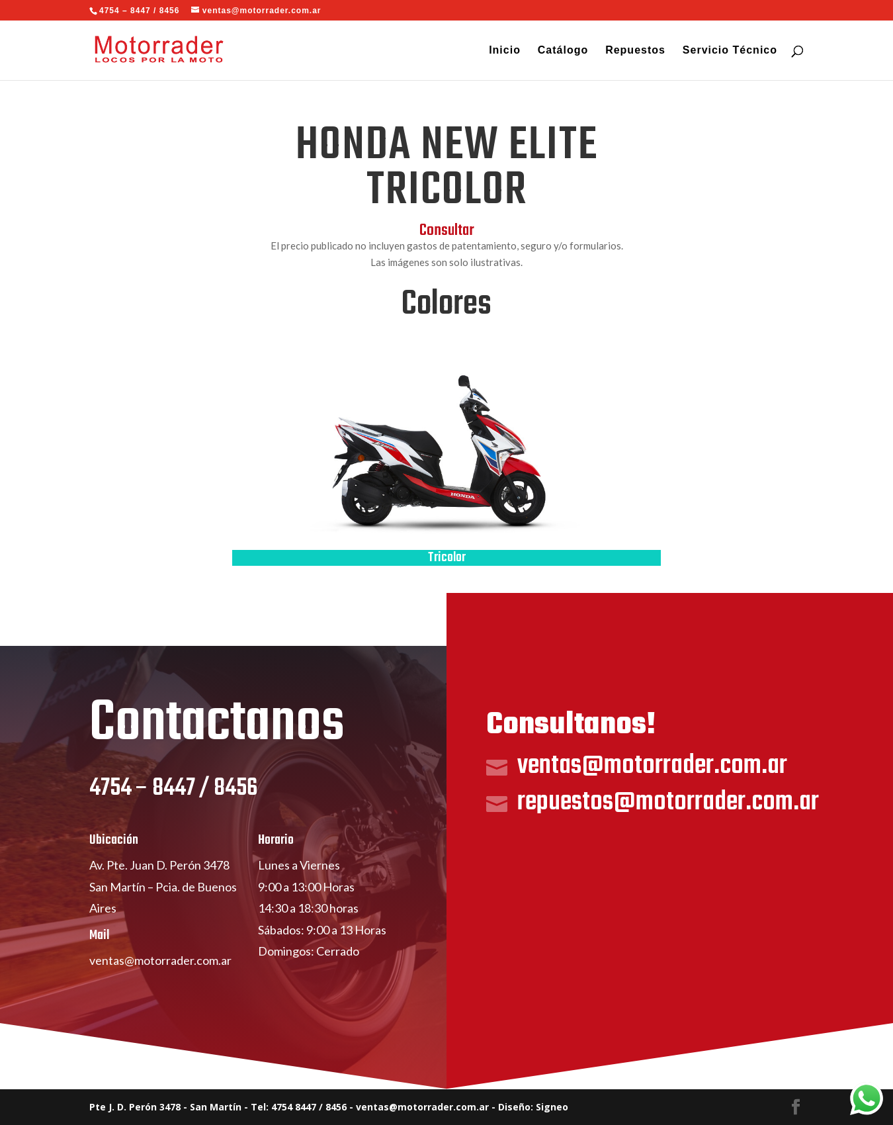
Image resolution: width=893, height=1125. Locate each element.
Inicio (505, 51)
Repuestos (635, 51)
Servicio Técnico (730, 51)
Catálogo (563, 51)
